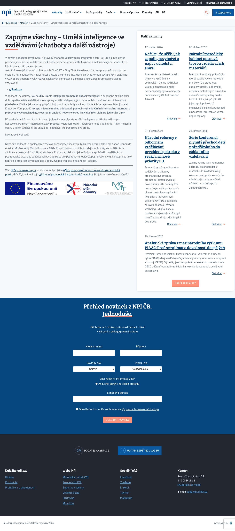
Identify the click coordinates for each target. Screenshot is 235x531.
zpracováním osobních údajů (141, 409)
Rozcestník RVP (72, 482)
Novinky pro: (94, 363)
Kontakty (147, 12)
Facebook (126, 477)
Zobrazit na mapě (190, 484)
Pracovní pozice (129, 12)
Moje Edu (68, 503)
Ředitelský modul (150, 3)
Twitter (124, 492)
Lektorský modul (194, 3)
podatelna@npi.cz (197, 491)
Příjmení (141, 346)
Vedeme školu (71, 492)
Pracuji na (141, 363)
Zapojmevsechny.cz (24, 170)
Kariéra (9, 477)
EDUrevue (68, 498)
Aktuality (57, 12)
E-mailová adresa (117, 392)
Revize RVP (130, 3)
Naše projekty (94, 12)
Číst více (172, 118)
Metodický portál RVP (75, 477)
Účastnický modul (172, 3)
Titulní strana (10, 23)
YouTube (125, 482)
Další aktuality (185, 283)
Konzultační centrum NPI (220, 3)
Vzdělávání (72, 12)
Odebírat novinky (117, 419)
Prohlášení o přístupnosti (20, 487)
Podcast (17, 89)
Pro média (11, 482)
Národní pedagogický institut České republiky (67, 174)
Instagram (126, 498)
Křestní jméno (94, 346)
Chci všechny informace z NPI (117, 378)
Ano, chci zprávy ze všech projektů (117, 383)
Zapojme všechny (73, 487)
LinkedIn (125, 487)
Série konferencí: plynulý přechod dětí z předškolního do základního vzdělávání (207, 147)
